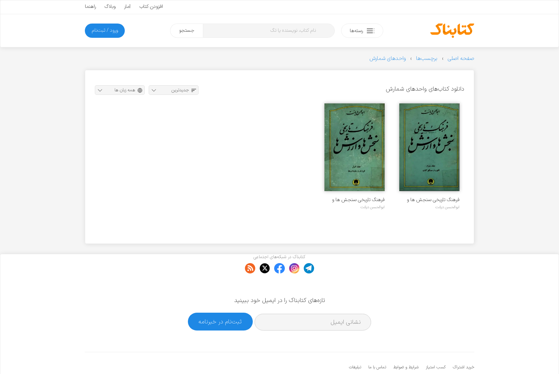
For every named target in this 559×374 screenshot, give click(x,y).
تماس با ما (377, 345)
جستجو (186, 30)
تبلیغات (355, 345)
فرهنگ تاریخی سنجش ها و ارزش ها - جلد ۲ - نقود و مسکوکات (433, 200)
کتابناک (436, 356)
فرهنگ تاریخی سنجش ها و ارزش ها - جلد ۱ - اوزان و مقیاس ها (358, 200)
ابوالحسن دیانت (447, 207)
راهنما (90, 6)
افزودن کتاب (151, 6)
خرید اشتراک (463, 345)
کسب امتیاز (436, 345)
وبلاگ (110, 6)
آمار (127, 6)
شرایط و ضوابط (406, 345)
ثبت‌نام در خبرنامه (220, 299)
